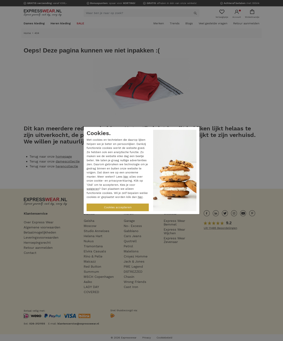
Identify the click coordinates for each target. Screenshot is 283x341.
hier (125, 176)
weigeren (93, 188)
